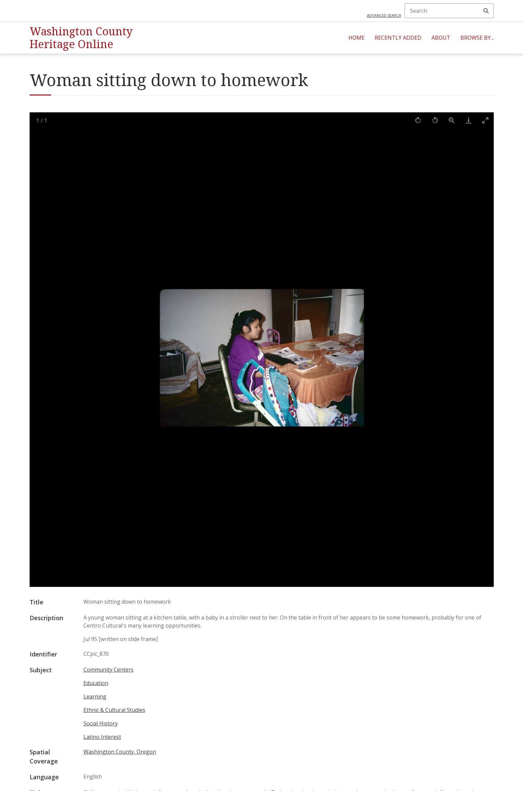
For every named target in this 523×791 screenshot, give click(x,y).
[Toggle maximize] (485, 120)
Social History (100, 723)
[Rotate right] (418, 120)
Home (356, 37)
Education (95, 683)
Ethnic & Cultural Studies (114, 710)
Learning (94, 696)
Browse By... (477, 37)
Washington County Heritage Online (81, 37)
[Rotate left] (434, 120)
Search (486, 10)
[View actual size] (451, 120)
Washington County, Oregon (119, 751)
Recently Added (398, 37)
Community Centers (108, 669)
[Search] (449, 10)
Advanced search (384, 15)
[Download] (468, 120)
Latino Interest (102, 737)
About (441, 37)
